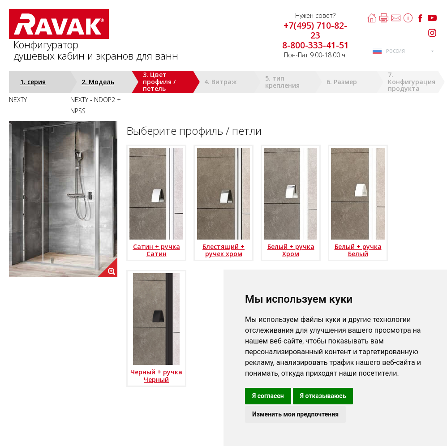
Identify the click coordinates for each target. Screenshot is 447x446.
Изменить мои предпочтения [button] (295, 414)
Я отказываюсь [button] (323, 395)
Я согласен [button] (268, 395)
